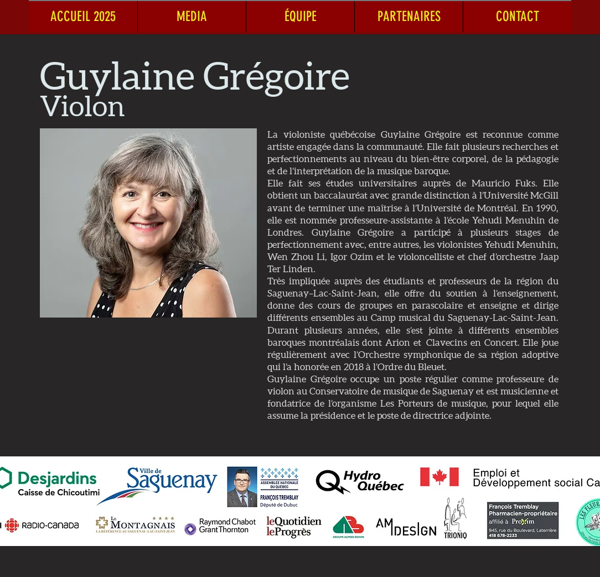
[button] (191, 16)
